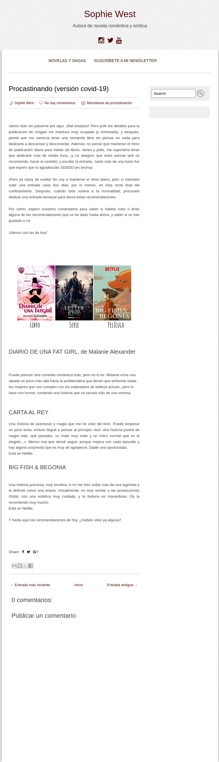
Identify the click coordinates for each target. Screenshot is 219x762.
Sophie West (110, 14)
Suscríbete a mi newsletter (125, 60)
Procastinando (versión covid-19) (59, 88)
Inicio (78, 585)
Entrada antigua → (122, 585)
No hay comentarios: (61, 103)
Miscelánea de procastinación (109, 103)
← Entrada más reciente (30, 585)
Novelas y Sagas (67, 60)
